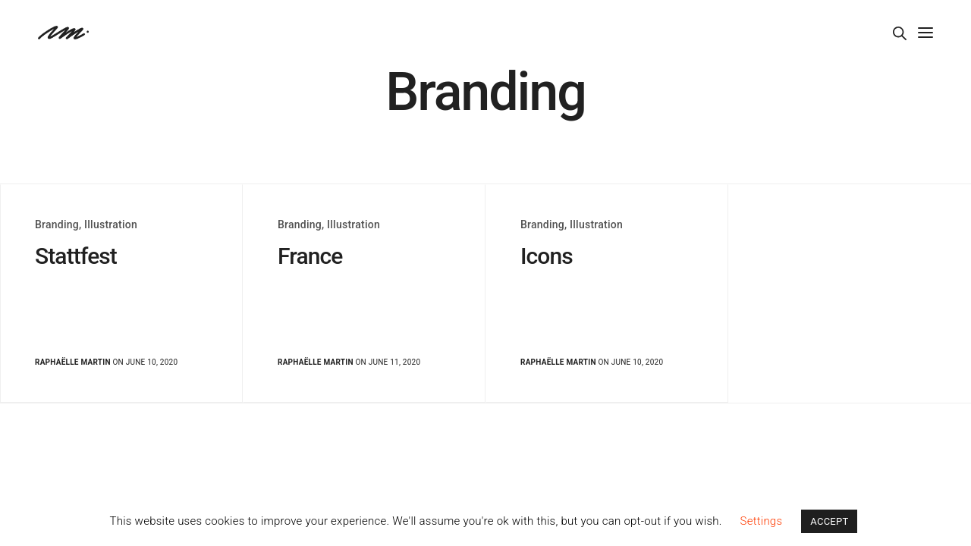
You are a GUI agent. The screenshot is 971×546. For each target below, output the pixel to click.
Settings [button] (761, 521)
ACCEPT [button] (829, 521)
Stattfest (76, 256)
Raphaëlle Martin (73, 362)
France (310, 256)
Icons (546, 256)
